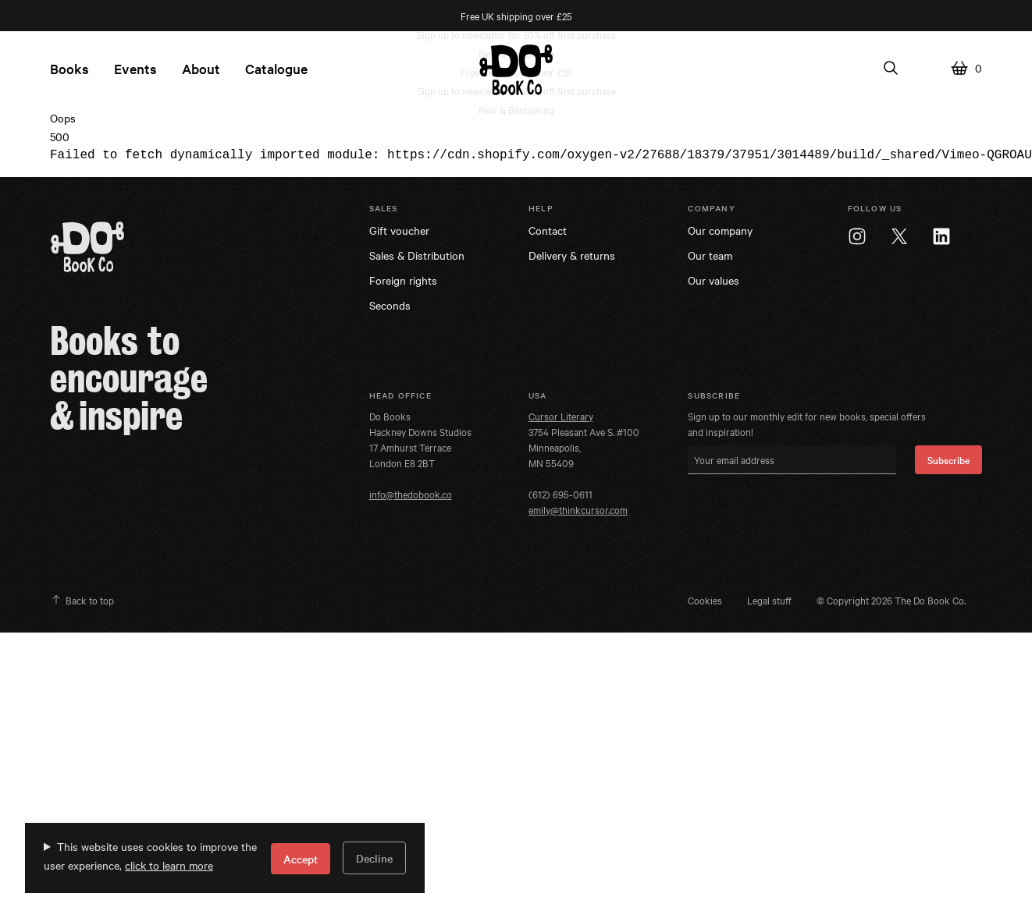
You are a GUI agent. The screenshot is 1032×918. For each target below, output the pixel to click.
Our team (710, 255)
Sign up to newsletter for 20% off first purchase (516, 34)
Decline (374, 858)
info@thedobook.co (410, 494)
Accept (300, 859)
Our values (713, 280)
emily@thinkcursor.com (578, 509)
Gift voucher (399, 230)
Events (135, 68)
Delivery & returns (571, 255)
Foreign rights (403, 280)
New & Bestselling (516, 109)
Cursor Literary (560, 416)
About (201, 68)
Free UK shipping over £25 (516, 16)
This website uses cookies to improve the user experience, (150, 855)
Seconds (390, 305)
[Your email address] (792, 459)
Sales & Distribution (416, 255)
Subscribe (948, 459)
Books (69, 68)
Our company (720, 230)
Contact (547, 230)
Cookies (705, 600)
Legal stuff (769, 600)
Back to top (82, 600)
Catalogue (276, 68)
